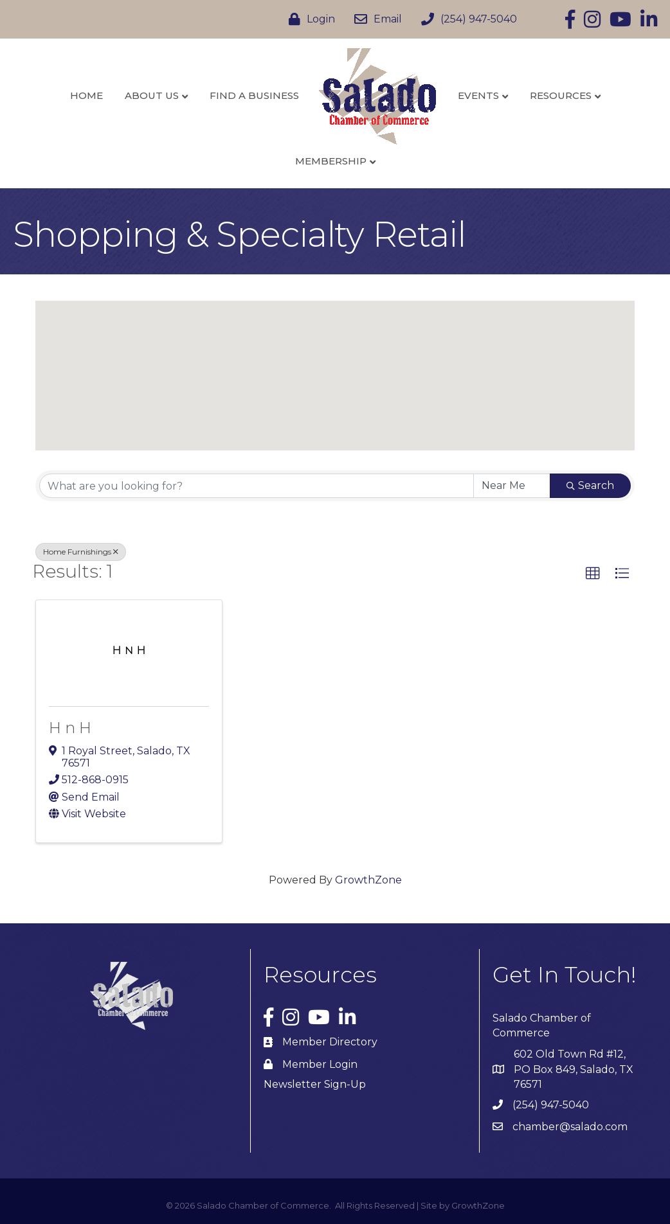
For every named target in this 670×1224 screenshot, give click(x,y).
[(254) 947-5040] (466, 19)
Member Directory (329, 1042)
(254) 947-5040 (550, 1105)
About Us (152, 95)
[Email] (375, 19)
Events (478, 95)
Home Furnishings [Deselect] (80, 551)
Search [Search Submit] (590, 485)
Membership (331, 161)
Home (86, 95)
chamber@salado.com (570, 1127)
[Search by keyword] (256, 486)
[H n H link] (129, 650)
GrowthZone (368, 880)
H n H (70, 727)
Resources (561, 95)
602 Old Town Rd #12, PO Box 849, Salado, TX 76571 (573, 1069)
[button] (335, 364)
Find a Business (254, 95)
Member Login (320, 1064)
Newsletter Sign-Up (315, 1084)
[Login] (308, 19)
